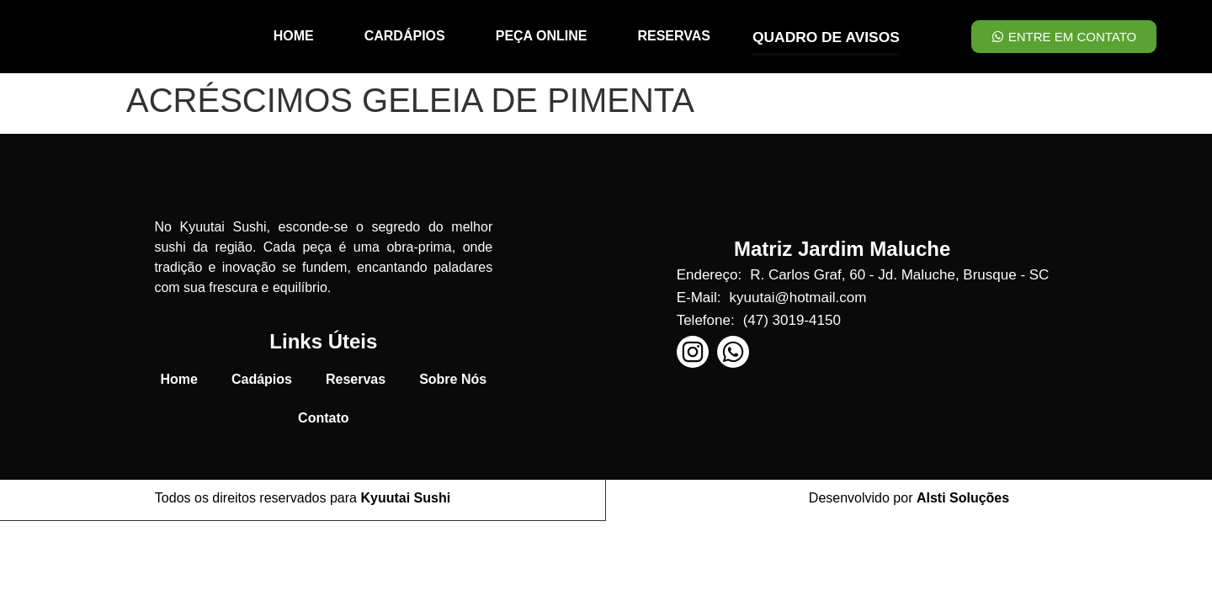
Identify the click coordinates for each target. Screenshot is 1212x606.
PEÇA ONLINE (543, 36)
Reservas (355, 379)
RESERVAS (675, 36)
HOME (295, 36)
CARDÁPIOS (406, 36)
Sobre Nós (452, 379)
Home (179, 379)
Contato (323, 418)
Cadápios (261, 379)
